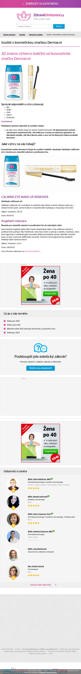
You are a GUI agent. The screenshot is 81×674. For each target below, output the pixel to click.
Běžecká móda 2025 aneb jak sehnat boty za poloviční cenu (31, 329)
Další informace (51, 672)
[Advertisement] (40, 396)
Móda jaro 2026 (13, 321)
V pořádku (42, 672)
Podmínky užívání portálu (37, 654)
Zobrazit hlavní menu (40, 3)
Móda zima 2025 (13, 325)
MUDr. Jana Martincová (48, 649)
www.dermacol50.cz (32, 251)
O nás (50, 654)
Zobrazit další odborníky (40, 585)
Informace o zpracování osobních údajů (61, 651)
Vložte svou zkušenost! (40, 368)
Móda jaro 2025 (13, 333)
